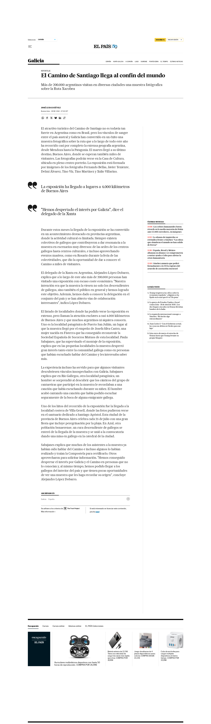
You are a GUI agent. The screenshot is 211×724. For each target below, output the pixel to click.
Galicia (36, 61)
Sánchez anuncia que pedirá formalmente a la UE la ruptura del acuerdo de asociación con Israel (163, 266)
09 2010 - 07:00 (59, 111)
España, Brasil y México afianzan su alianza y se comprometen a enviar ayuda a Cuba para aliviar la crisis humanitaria (165, 254)
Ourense (144, 61)
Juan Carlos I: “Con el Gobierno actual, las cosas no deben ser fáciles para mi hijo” (166, 326)
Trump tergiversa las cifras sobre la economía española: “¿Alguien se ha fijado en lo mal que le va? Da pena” (164, 295)
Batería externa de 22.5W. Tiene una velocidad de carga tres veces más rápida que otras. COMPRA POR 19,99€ (119, 655)
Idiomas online (74, 626)
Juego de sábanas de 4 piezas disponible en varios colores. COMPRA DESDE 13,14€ (144, 654)
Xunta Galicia (118, 61)
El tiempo (164, 61)
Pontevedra (154, 61)
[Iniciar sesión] (175, 40)
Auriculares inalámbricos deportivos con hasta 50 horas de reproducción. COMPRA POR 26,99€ (77, 663)
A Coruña (129, 61)
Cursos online (58, 626)
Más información (48, 511)
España (108, 61)
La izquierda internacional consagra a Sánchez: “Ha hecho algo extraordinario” (165, 316)
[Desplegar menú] (30, 46)
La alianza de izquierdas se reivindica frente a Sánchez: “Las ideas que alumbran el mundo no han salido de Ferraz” (165, 241)
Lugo (137, 61)
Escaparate (33, 626)
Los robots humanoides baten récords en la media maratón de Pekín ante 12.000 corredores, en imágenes (165, 229)
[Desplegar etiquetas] (128, 499)
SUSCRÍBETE (160, 40)
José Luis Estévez (51, 107)
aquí (97, 511)
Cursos (46, 626)
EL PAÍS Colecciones (94, 626)
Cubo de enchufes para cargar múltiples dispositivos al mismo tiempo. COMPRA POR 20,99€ (170, 655)
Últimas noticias (176, 61)
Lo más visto (153, 287)
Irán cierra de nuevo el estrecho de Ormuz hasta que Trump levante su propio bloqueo (164, 335)
